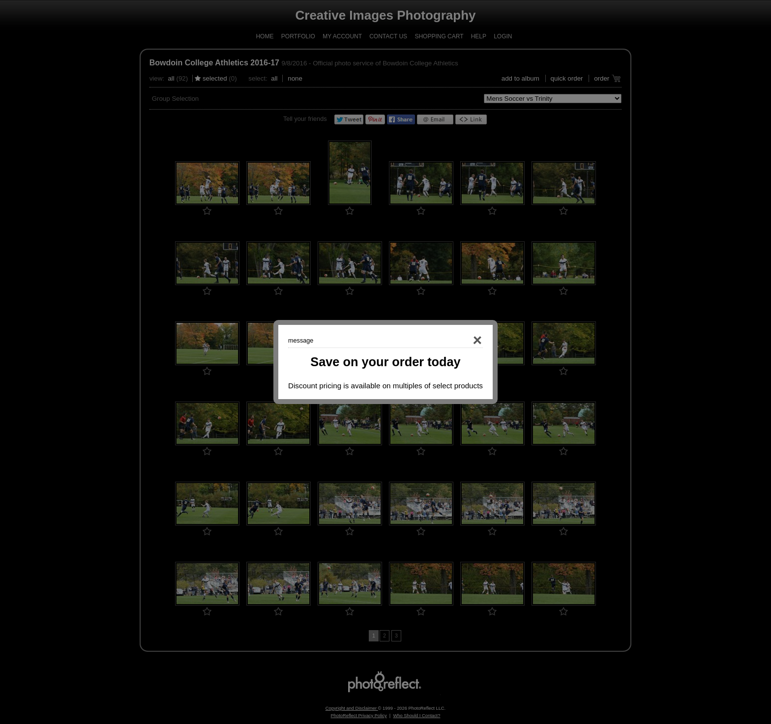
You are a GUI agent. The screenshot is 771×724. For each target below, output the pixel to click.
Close (463, 340)
